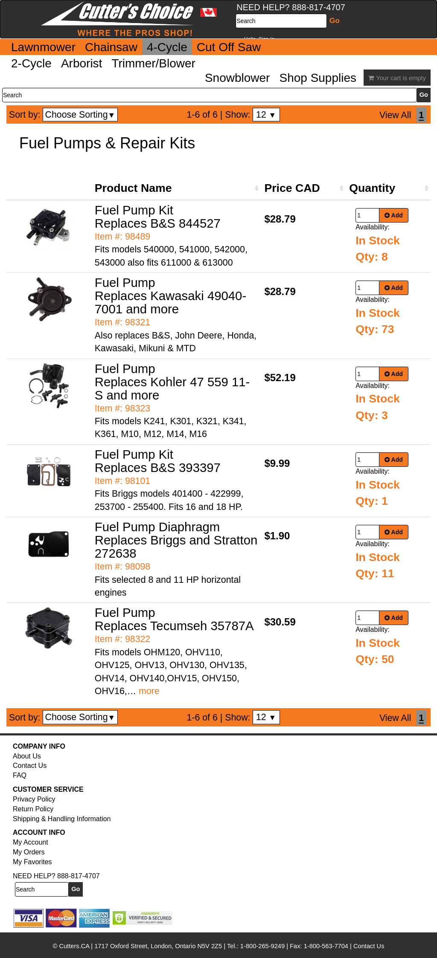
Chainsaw (111, 47)
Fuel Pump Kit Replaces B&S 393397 (158, 461)
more (149, 691)
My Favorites (32, 861)
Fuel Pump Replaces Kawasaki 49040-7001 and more (170, 295)
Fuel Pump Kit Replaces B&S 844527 (158, 216)
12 (266, 115)
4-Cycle (167, 47)
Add (394, 215)
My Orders (29, 852)
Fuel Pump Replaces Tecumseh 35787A (174, 619)
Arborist (81, 63)
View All (395, 115)
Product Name (133, 188)
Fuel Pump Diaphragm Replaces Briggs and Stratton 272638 (176, 540)
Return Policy (33, 809)
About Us (27, 756)
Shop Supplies (317, 77)
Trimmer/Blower (153, 63)
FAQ (19, 775)
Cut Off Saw (229, 47)
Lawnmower (43, 47)
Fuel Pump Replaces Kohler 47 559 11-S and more (172, 382)
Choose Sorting (80, 115)
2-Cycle (31, 63)
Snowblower (237, 77)
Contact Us (30, 765)
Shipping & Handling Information (62, 818)
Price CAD (292, 188)
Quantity (372, 188)
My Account (30, 842)
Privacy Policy (34, 799)
